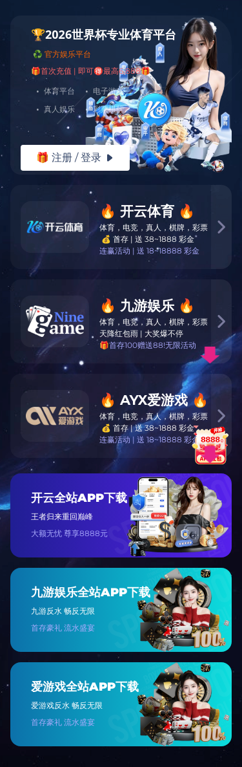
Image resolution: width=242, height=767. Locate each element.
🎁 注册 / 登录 (75, 157)
